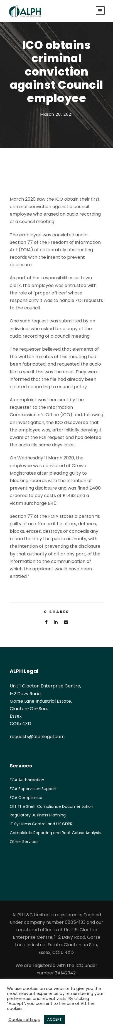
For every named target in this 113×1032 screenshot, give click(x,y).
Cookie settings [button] (24, 1019)
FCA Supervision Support (33, 789)
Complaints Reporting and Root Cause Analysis (55, 833)
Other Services (24, 841)
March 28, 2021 (56, 114)
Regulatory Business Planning (38, 815)
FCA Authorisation (27, 780)
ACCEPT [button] (54, 1019)
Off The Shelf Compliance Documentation (51, 806)
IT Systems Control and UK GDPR (41, 824)
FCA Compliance (26, 797)
